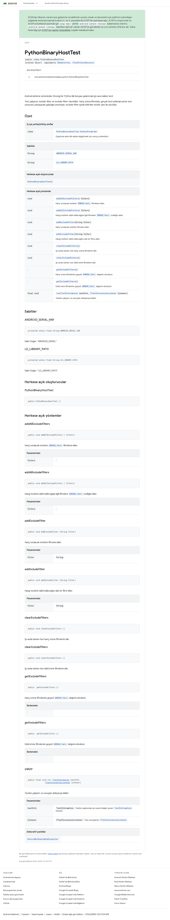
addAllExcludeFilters (67, 198)
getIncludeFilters (66, 281)
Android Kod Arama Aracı (57, 3)
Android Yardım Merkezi (124, 877)
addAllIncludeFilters (67, 210)
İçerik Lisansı (53, 854)
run (58, 293)
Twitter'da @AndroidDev (69, 881)
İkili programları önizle (12, 890)
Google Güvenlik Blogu (69, 890)
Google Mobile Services (124, 894)
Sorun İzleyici (120, 903)
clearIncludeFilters (67, 257)
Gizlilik (57, 914)
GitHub (6, 903)
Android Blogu (65, 886)
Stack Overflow (121, 899)
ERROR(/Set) (84, 203)
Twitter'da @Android (68, 877)
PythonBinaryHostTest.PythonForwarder (76, 131)
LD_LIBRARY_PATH (64, 162)
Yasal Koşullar (37, 914)
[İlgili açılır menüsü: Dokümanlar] (38, 3)
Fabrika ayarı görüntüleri (13, 894)
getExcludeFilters (65, 269)
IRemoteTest (63, 62)
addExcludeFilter (65, 222)
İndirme (6, 886)
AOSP (27, 43)
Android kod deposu (12, 877)
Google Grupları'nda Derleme (71, 899)
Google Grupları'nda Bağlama (71, 903)
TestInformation (69, 293)
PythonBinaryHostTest (38, 181)
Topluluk (25, 914)
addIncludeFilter (65, 234)
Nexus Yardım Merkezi (123, 886)
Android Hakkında (11, 914)
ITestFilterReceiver (83, 62)
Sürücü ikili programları (13, 899)
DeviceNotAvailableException (42, 839)
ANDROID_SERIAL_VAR (66, 153)
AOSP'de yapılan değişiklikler (56, 30)
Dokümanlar (28, 3)
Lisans (48, 914)
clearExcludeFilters (67, 246)
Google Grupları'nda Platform (71, 894)
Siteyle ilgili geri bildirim (72, 914)
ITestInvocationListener (103, 293)
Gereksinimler (9, 881)
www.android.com (122, 890)
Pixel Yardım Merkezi (123, 881)
